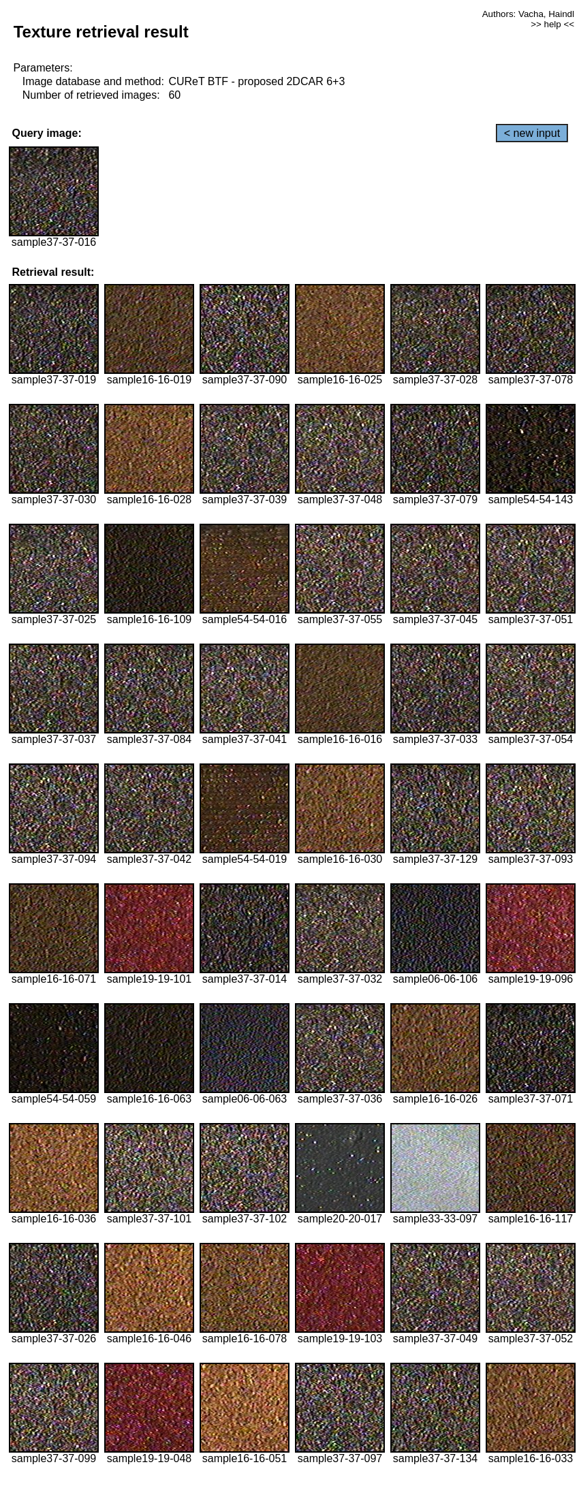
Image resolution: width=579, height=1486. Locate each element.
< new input (532, 133)
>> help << (552, 24)
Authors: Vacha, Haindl (528, 14)
